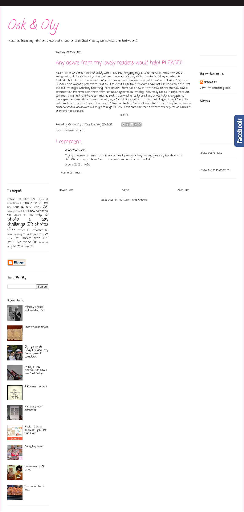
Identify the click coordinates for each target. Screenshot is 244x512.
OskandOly (210, 82)
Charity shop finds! (36, 327)
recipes (21, 230)
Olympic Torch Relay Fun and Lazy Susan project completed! (36, 352)
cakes (26, 199)
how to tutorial (39, 211)
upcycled (11, 247)
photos (41, 224)
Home (125, 190)
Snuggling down (34, 447)
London (17, 215)
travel (42, 242)
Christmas (13, 203)
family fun (30, 203)
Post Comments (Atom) (132, 200)
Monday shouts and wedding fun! (35, 308)
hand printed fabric (17, 211)
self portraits (35, 234)
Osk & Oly (32, 26)
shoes (10, 239)
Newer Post (66, 190)
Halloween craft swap (34, 468)
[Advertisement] (20, 115)
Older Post (183, 190)
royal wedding (14, 234)
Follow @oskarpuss (211, 153)
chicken (40, 199)
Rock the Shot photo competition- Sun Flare (36, 430)
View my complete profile (215, 88)
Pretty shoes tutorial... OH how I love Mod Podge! (36, 370)
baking (11, 199)
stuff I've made (19, 242)
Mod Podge (35, 215)
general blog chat (75, 130)
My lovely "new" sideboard (34, 408)
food (46, 203)
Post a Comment (71, 173)
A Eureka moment (36, 387)
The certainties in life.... (35, 488)
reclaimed (38, 230)
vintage (25, 247)
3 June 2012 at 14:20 (77, 165)
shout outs (31, 238)
